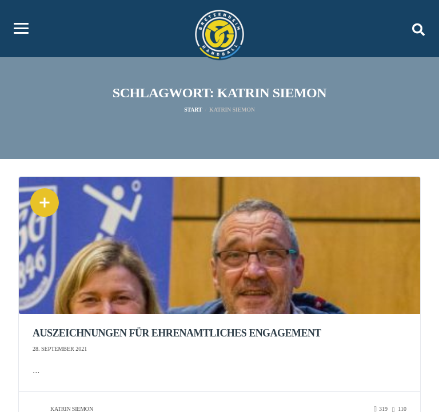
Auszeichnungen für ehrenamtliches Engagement (177, 333)
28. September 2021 (60, 349)
